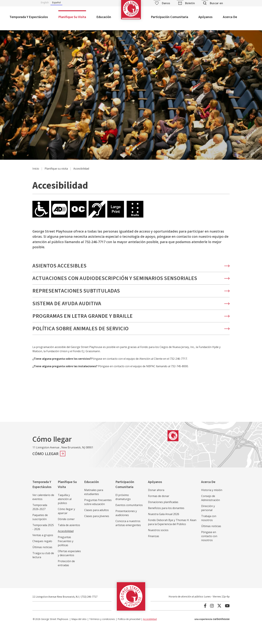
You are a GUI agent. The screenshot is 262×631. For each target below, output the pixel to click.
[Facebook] (205, 610)
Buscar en (216, 3)
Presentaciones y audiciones (126, 517)
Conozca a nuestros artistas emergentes (128, 527)
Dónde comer (66, 523)
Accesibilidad (66, 535)
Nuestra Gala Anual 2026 (163, 518)
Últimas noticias (42, 551)
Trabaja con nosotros (208, 522)
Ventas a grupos (42, 539)
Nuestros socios (158, 534)
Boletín (190, 3)
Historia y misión (211, 494)
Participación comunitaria (169, 17)
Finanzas (153, 540)
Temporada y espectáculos (29, 17)
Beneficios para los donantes (166, 512)
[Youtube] (227, 610)
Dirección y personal (208, 512)
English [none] (45, 2)
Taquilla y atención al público (65, 503)
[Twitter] (219, 610)
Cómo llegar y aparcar (66, 515)
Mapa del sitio (79, 623)
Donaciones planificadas (163, 506)
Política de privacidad (129, 623)
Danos (162, 3)
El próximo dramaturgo (123, 501)
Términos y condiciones (102, 623)
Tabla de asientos (69, 529)
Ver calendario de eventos (43, 501)
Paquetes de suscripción (40, 521)
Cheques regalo (42, 545)
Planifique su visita (72, 17)
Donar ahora (156, 494)
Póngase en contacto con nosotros (209, 540)
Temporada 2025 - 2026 (43, 531)
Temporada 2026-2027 (39, 511)
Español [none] (56, 2)
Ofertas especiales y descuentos (69, 557)
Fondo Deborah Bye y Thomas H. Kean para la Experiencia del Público (172, 526)
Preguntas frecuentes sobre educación (98, 506)
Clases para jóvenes (96, 520)
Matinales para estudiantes (93, 496)
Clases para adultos (96, 514)
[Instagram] (212, 610)
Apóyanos (206, 17)
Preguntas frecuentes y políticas (65, 545)
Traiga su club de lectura (43, 559)
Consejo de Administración (210, 502)
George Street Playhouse (131, 14)
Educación (103, 17)
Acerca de (230, 17)
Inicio (35, 173)
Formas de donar (158, 500)
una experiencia (212, 623)
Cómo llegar (45, 457)
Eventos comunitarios (129, 509)
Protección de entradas (66, 567)
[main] (131, 226)
